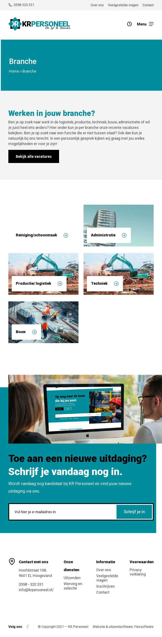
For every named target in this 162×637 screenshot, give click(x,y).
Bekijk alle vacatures (34, 156)
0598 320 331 (21, 5)
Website (99, 627)
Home (14, 71)
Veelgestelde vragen (123, 5)
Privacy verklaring (138, 572)
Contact (148, 5)
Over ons (97, 5)
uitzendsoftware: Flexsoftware (131, 627)
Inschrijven (105, 586)
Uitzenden (72, 578)
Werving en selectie (73, 586)
